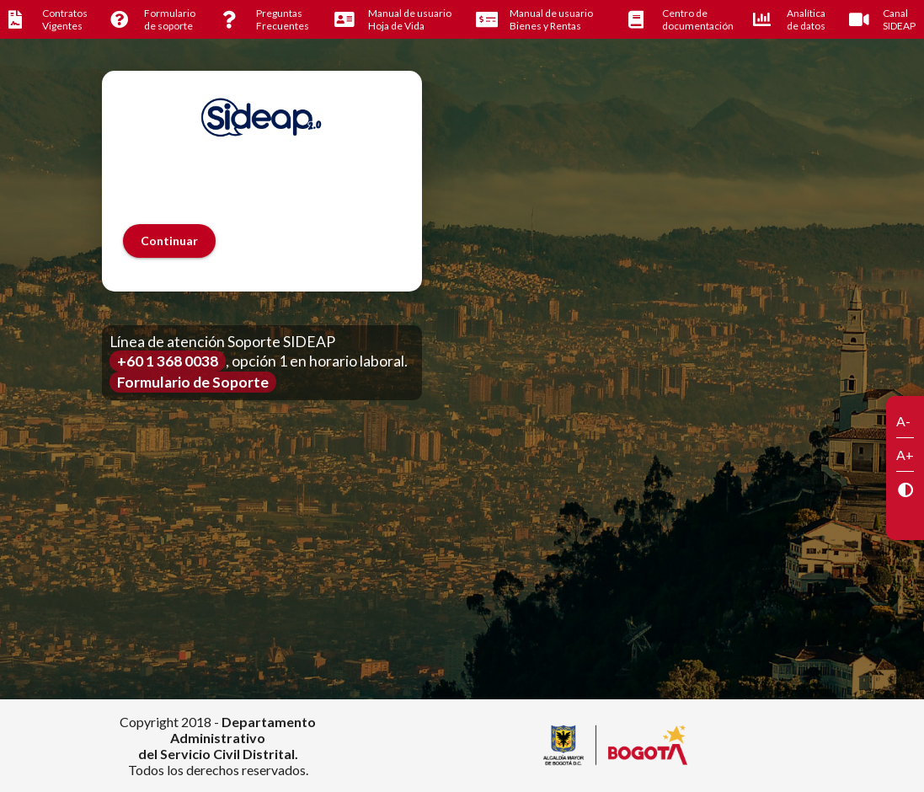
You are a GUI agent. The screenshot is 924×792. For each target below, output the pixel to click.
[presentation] (251, 191)
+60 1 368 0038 (167, 361)
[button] (169, 241)
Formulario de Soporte (193, 382)
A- (903, 421)
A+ (905, 455)
